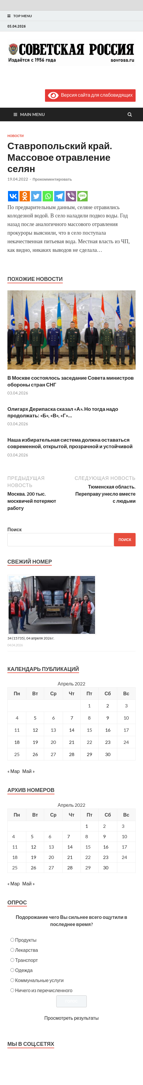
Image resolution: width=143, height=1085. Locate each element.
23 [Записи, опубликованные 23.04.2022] (107, 742)
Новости (15, 136)
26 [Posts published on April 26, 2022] (33, 867)
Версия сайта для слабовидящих (90, 95)
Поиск (14, 529)
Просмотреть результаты (71, 1018)
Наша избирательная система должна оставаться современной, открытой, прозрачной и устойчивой (70, 443)
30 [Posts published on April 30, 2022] (105, 867)
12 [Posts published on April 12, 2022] (33, 846)
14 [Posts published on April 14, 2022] (70, 846)
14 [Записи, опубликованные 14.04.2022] (71, 730)
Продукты (25, 940)
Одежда (24, 970)
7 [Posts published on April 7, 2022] (68, 836)
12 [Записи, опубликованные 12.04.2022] (35, 730)
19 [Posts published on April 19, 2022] (33, 857)
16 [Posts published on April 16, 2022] (105, 846)
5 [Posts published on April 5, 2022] (32, 836)
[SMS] (82, 196)
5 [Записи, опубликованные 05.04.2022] (35, 717)
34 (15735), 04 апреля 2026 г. (30, 638)
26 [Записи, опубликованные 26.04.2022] (35, 754)
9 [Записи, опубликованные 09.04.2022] (107, 717)
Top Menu (22, 16)
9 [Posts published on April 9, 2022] (104, 836)
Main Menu (32, 114)
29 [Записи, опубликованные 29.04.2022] (89, 754)
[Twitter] (36, 196)
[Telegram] (59, 196)
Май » (28, 771)
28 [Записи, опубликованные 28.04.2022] (71, 754)
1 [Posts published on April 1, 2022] (86, 826)
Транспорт (26, 960)
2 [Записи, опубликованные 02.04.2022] (107, 705)
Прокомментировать (52, 179)
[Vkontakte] (13, 196)
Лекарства (26, 950)
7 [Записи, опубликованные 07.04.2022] (71, 717)
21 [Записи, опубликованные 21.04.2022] (71, 742)
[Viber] (71, 196)
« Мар (13, 771)
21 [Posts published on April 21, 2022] (70, 857)
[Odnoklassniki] (25, 196)
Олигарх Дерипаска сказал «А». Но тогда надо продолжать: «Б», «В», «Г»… (62, 412)
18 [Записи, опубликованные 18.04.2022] (17, 742)
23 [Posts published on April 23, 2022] (105, 857)
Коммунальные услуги (39, 980)
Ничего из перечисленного (44, 990)
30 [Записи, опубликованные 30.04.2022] (107, 754)
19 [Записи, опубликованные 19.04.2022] (35, 742)
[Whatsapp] (48, 196)
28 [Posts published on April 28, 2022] (70, 867)
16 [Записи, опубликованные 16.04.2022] (107, 730)
